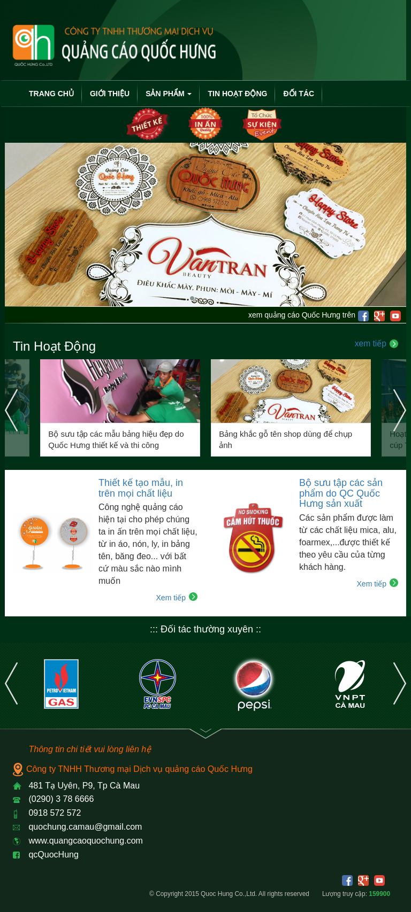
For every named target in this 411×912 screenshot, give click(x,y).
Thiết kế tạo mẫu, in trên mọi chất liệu (140, 488)
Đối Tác (298, 93)
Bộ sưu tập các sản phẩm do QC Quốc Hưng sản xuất (341, 493)
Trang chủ (51, 93)
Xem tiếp (171, 597)
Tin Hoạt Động (237, 93)
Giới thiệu (110, 93)
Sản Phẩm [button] (169, 93)
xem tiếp (370, 343)
